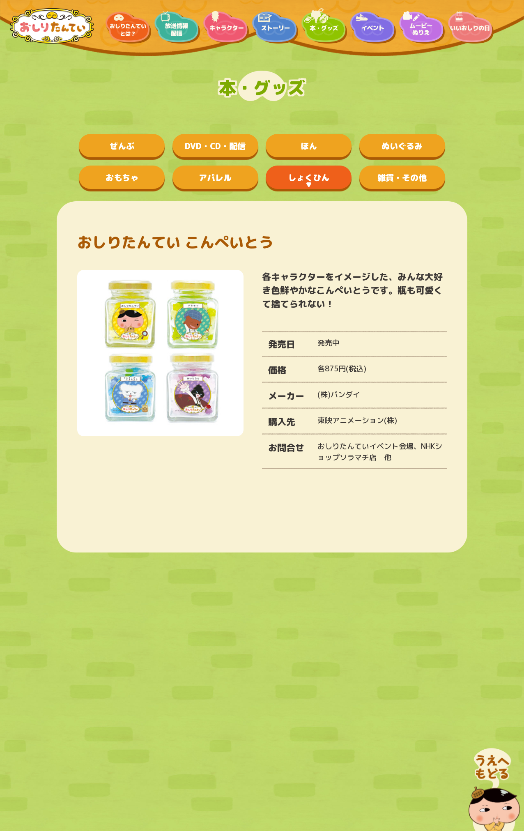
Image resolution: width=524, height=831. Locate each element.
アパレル (215, 177)
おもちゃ (122, 177)
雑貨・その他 (402, 177)
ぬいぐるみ (402, 146)
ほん (309, 146)
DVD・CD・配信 (215, 146)
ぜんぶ (122, 146)
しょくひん (308, 177)
